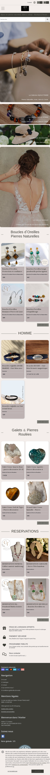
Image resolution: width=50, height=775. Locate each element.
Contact (29, 2)
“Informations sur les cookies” (37, 763)
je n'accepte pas (12, 771)
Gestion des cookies (7, 709)
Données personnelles (7, 712)
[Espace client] (34, 2)
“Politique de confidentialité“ (19, 765)
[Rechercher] (47, 19)
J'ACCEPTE (38, 771)
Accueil (4, 679)
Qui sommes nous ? (7, 688)
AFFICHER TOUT (43, 325)
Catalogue (4, 682)
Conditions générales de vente (10, 690)
